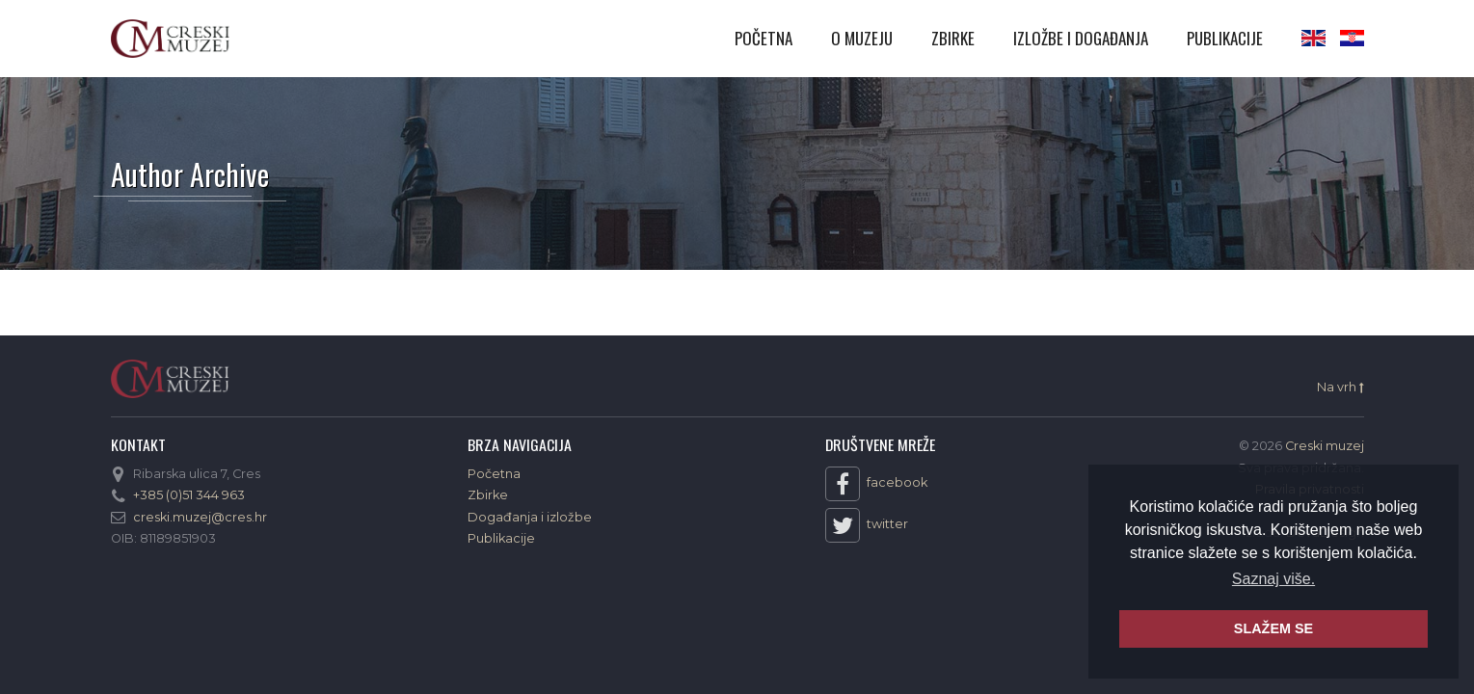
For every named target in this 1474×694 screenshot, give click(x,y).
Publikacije (1225, 38)
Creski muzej (170, 38)
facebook (876, 484)
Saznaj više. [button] (1273, 579)
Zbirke (953, 38)
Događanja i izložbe (530, 517)
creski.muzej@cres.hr (200, 517)
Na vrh (1340, 387)
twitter (866, 525)
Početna (763, 38)
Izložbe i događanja (1080, 38)
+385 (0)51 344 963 (189, 495)
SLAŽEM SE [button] (1273, 628)
